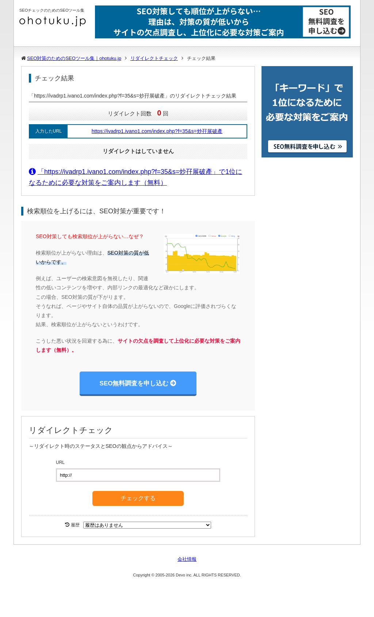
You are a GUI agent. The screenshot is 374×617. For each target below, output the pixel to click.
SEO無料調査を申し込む (134, 383)
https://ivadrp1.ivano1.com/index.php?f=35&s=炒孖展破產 (157, 131)
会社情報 (187, 559)
